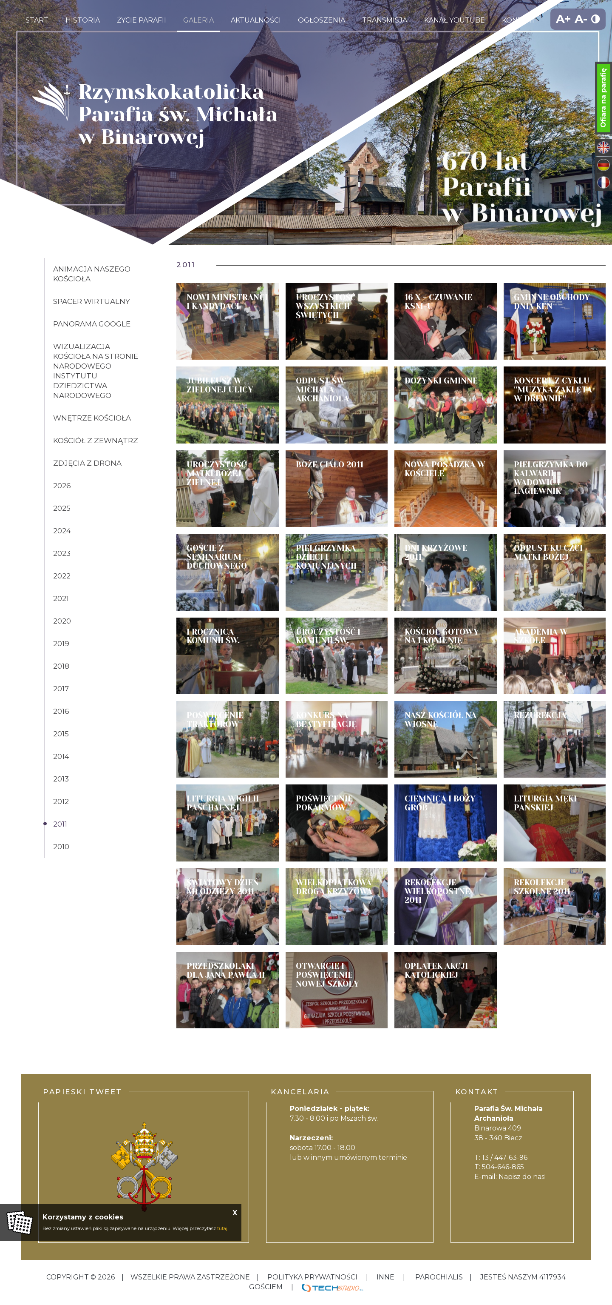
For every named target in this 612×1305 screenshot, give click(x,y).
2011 (60, 824)
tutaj (222, 1228)
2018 (61, 666)
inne (385, 1277)
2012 (61, 801)
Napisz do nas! (522, 1177)
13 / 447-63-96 (504, 1157)
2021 (61, 598)
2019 (61, 643)
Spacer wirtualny (91, 301)
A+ (563, 19)
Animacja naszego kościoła (91, 274)
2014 (61, 756)
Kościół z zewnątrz (95, 440)
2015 (61, 734)
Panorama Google (91, 324)
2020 (62, 621)
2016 (61, 711)
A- (581, 19)
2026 (62, 485)
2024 (62, 531)
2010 (61, 846)
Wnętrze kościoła (92, 418)
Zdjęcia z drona (87, 463)
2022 (62, 576)
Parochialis (439, 1277)
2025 (62, 508)
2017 (61, 688)
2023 (62, 553)
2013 (61, 779)
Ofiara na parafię (603, 98)
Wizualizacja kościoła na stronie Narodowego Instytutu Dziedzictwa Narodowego (95, 371)
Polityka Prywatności (312, 1277)
